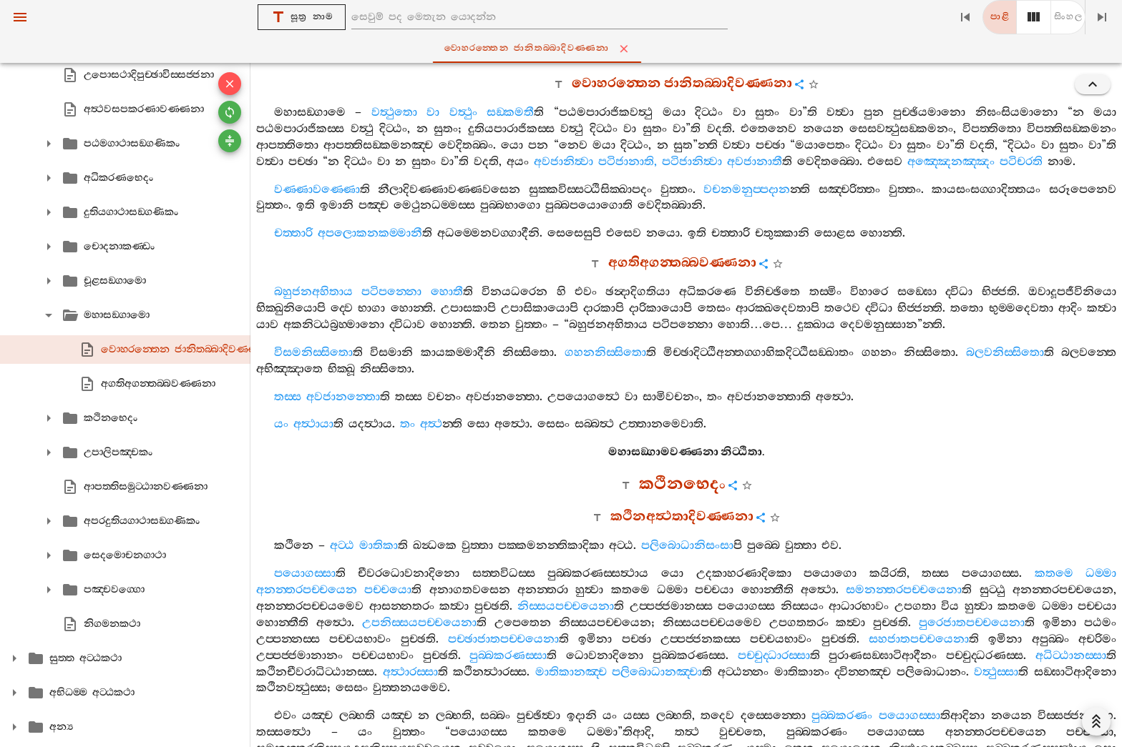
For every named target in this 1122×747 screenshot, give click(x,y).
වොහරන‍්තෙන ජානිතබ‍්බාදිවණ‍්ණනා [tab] (564, 48)
